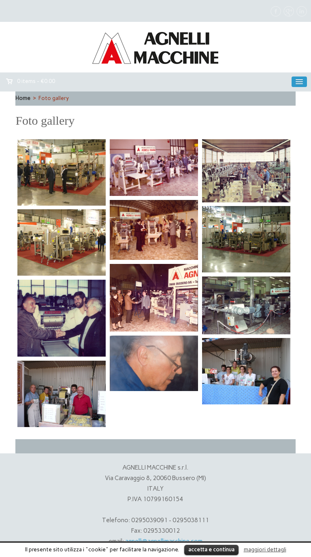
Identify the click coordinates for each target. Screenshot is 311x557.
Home (22, 98)
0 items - (36, 81)
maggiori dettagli (265, 549)
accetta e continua (211, 549)
